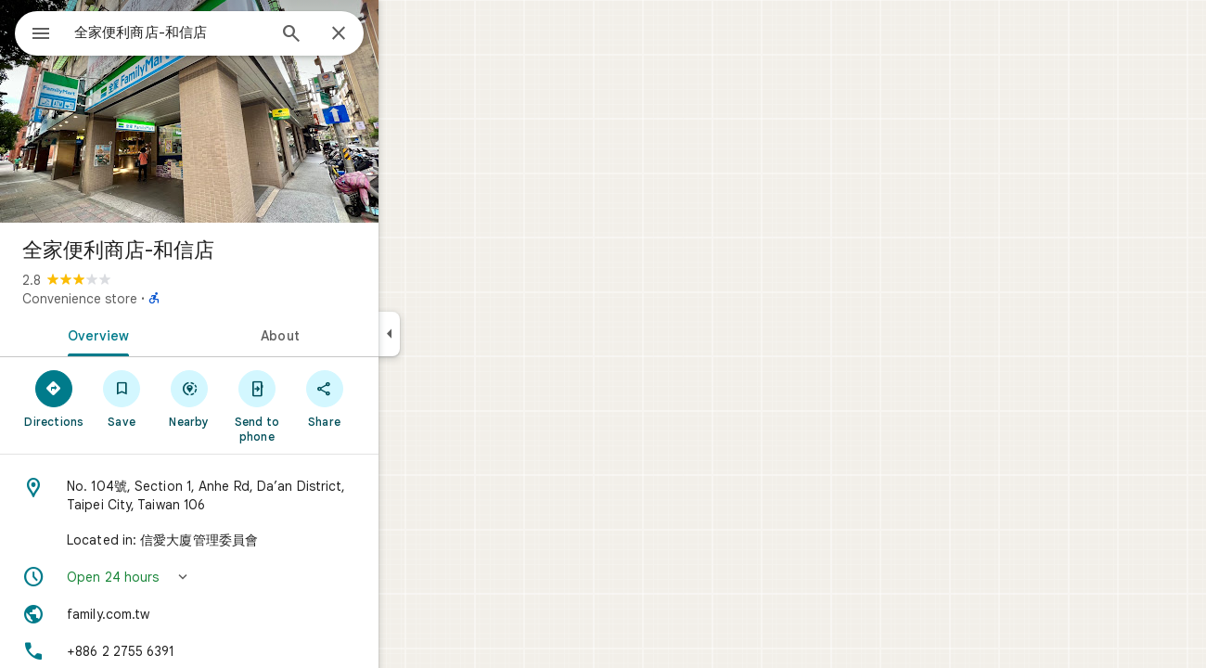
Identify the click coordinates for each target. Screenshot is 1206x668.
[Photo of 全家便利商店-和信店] (256, 111)
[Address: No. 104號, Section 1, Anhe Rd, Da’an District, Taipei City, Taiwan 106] (256, 495)
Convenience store (146, 298)
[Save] (189, 398)
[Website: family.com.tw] (256, 614)
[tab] (161, 334)
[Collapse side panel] (456, 334)
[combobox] (218, 32)
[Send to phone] (323, 405)
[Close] (405, 34)
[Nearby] (256, 398)
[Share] (391, 398)
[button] (256, 577)
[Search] (358, 35)
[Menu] (33, 31)
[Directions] (121, 398)
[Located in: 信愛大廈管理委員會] (256, 540)
